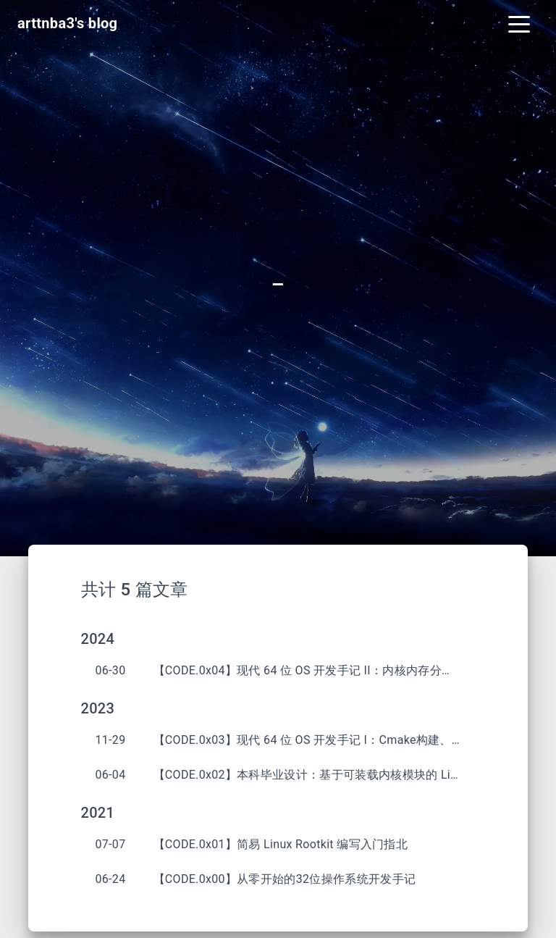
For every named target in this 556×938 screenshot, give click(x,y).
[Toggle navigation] (519, 23)
